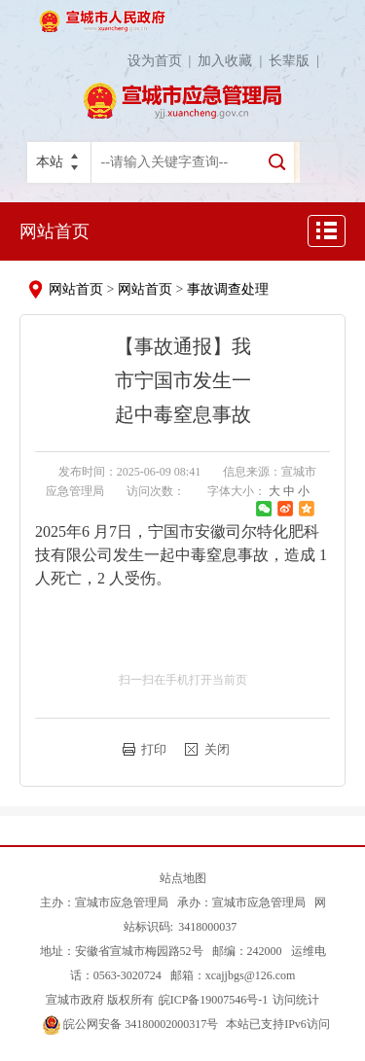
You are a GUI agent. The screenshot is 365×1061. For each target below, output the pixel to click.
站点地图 (183, 878)
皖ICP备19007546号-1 (214, 1000)
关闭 (217, 749)
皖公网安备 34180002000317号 (130, 1024)
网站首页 (54, 231)
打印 (153, 749)
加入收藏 (233, 60)
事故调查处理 (228, 289)
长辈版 (297, 60)
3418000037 (207, 927)
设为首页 (163, 60)
